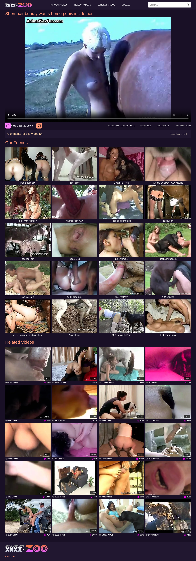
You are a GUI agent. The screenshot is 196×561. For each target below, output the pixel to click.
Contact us (10, 556)
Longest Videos (106, 5)
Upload (126, 5)
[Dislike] (39, 126)
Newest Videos (82, 5)
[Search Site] (188, 5)
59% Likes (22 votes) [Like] (19, 126)
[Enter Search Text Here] (169, 5)
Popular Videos (59, 5)
